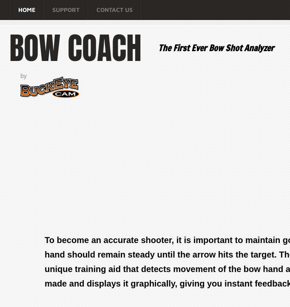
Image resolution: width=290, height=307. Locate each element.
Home (26, 9)
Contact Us (115, 9)
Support (66, 9)
